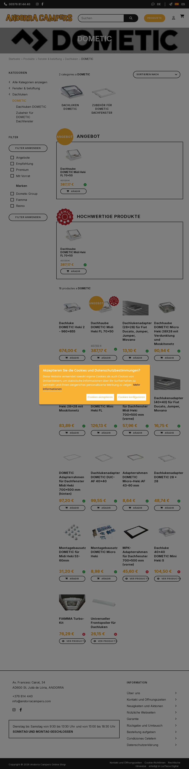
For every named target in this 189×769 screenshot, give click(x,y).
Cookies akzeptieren (100, 397)
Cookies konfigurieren (131, 397)
